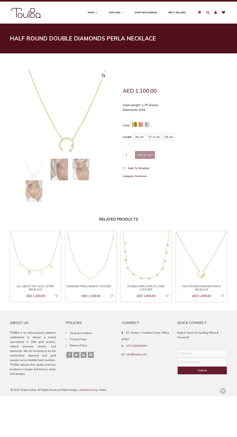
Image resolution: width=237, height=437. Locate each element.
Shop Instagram (145, 12)
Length (127, 136)
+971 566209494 (136, 345)
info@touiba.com (136, 354)
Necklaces (141, 176)
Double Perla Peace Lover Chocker (146, 288)
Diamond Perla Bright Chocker (89, 286)
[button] (139, 137)
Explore (114, 12)
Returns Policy (78, 345)
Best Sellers (177, 12)
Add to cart (145, 155)
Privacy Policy (78, 339)
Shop (91, 12)
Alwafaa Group (88, 389)
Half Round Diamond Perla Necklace (201, 288)
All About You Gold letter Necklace (35, 288)
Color (126, 125)
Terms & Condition (81, 333)
